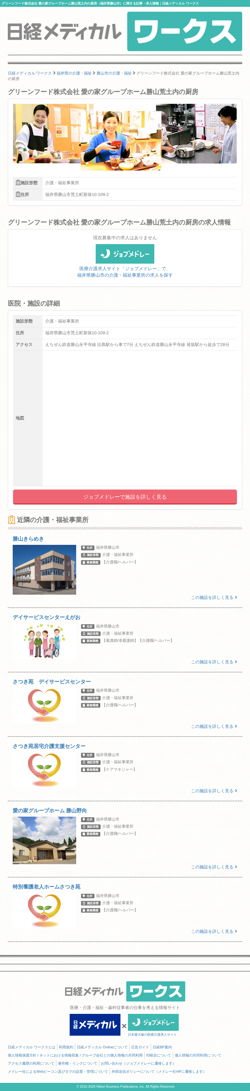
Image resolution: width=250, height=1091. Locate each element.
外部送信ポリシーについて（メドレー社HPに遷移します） (159, 1071)
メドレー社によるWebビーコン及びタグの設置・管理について (58, 1071)
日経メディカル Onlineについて (102, 1047)
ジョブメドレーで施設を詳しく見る (125, 497)
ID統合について (158, 1055)
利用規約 (66, 1047)
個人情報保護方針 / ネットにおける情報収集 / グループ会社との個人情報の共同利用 (75, 1055)
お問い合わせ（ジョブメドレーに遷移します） (138, 1063)
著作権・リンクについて (77, 1063)
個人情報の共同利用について (198, 1055)
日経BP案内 (162, 1047)
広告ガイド (140, 1047)
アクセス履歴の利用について (31, 1063)
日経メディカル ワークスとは (31, 1047)
